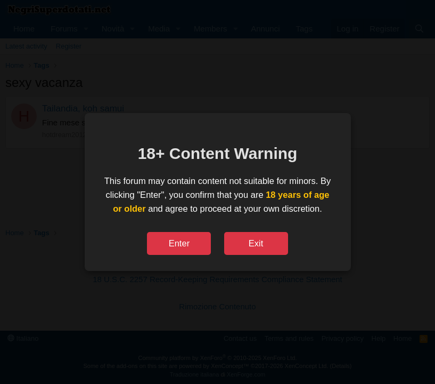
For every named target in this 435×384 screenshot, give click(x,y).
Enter (179, 243)
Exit (256, 243)
